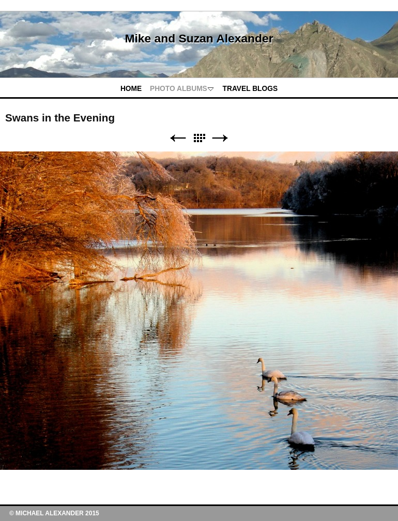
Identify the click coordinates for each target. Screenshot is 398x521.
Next (220, 138)
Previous (178, 138)
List (199, 138)
